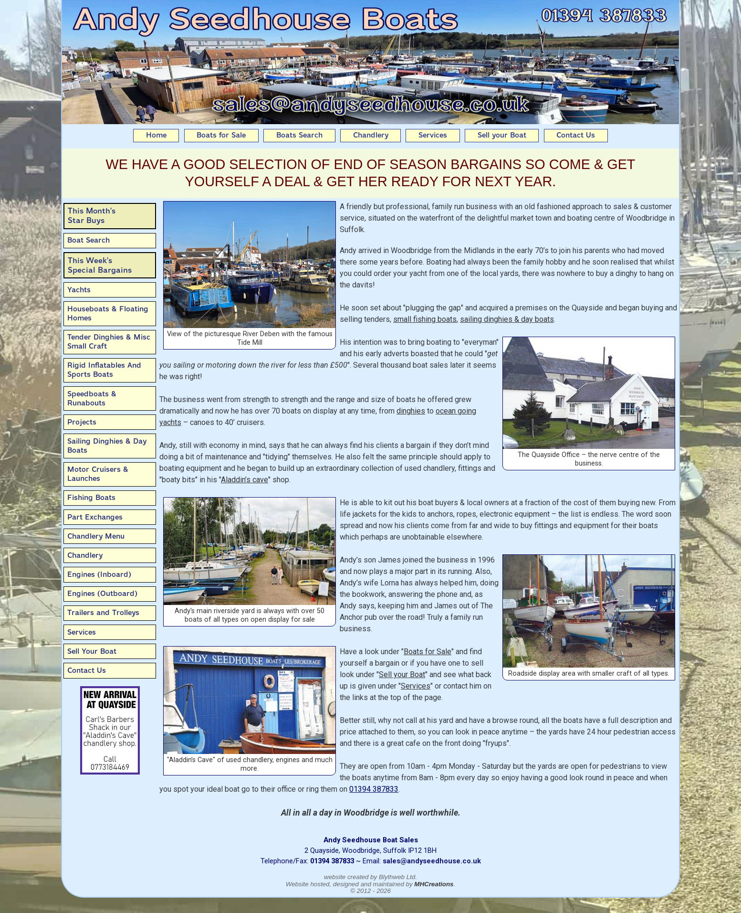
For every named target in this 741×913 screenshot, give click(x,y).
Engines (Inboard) (99, 574)
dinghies (411, 410)
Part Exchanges (95, 517)
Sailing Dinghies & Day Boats (106, 446)
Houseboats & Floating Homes (107, 313)
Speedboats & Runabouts (91, 398)
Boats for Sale (221, 135)
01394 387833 (373, 789)
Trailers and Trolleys (103, 612)
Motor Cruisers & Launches (97, 474)
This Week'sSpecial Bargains (100, 265)
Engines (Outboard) (102, 593)
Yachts (79, 290)
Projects (81, 422)
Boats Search (299, 135)
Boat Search (88, 240)
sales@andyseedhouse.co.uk (432, 861)
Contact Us (575, 135)
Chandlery (370, 135)
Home (156, 135)
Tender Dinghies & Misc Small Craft (108, 341)
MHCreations (433, 884)
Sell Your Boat (91, 651)
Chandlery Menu (96, 536)
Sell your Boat (502, 135)
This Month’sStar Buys (91, 215)
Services (432, 135)
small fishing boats (425, 319)
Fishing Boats (91, 497)
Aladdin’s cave (244, 479)
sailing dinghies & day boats (507, 319)
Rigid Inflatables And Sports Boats (104, 370)
